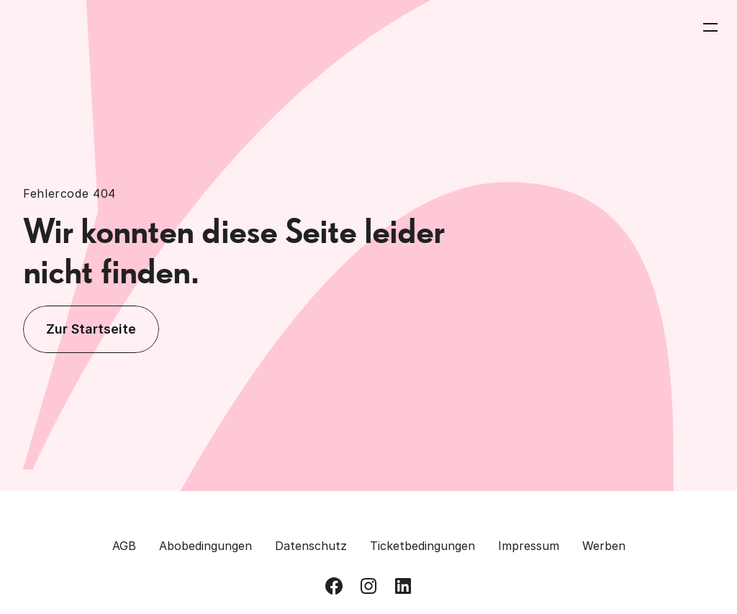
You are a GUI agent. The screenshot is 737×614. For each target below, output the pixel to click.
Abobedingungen (205, 546)
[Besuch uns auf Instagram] (368, 586)
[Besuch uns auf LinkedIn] (403, 586)
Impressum (528, 546)
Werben (603, 546)
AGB (124, 546)
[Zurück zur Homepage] (73, 27)
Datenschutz (311, 546)
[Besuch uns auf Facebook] (334, 586)
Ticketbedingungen (422, 546)
